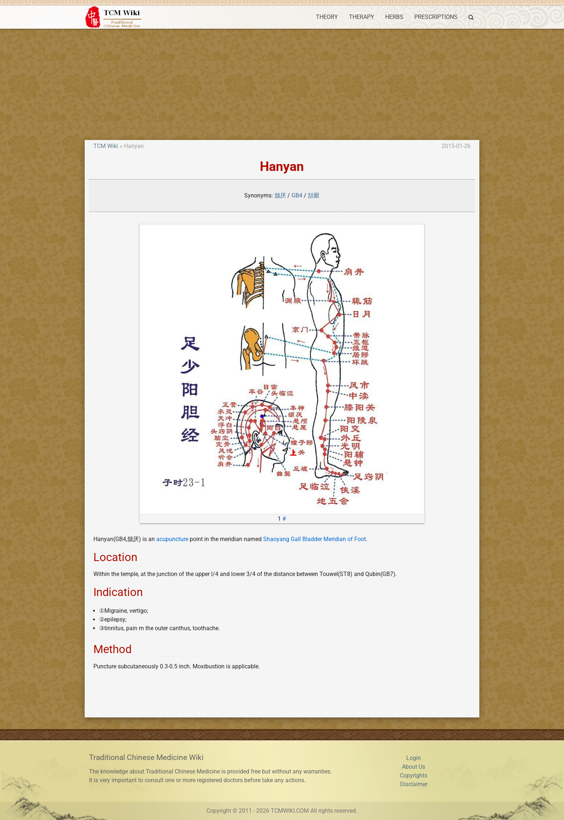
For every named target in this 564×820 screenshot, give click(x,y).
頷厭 (313, 195)
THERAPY (361, 16)
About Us (413, 766)
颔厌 (280, 195)
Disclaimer (413, 784)
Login (413, 758)
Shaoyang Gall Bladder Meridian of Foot (314, 539)
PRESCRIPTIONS (436, 16)
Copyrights (413, 775)
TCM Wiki (105, 146)
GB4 (296, 195)
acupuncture (172, 539)
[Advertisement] (282, 83)
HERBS (394, 16)
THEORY (327, 16)
